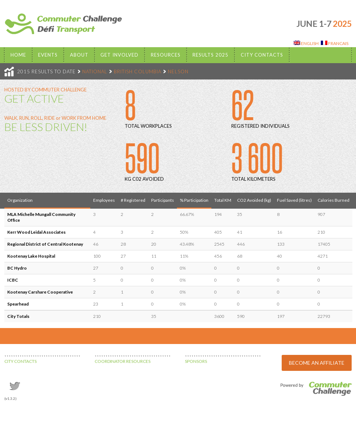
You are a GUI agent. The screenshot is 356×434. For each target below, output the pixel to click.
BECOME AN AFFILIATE (316, 363)
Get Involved (119, 55)
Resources (166, 55)
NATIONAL (94, 71)
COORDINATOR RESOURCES (122, 361)
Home (18, 55)
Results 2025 (210, 55)
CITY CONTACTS (20, 361)
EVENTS (48, 55)
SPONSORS (196, 361)
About (79, 55)
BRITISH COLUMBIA (137, 71)
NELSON (178, 71)
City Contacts (262, 55)
